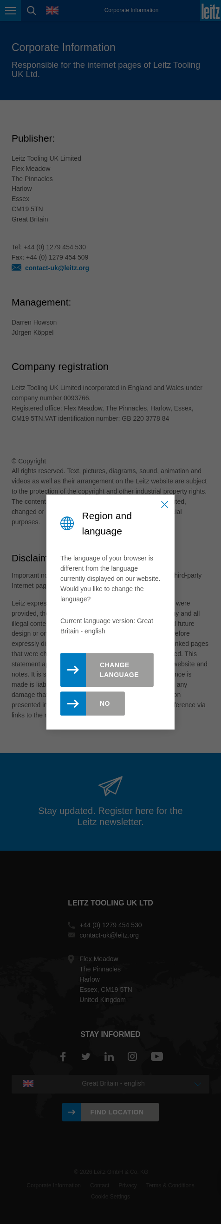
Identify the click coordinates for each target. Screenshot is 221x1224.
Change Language (119, 669)
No (105, 703)
